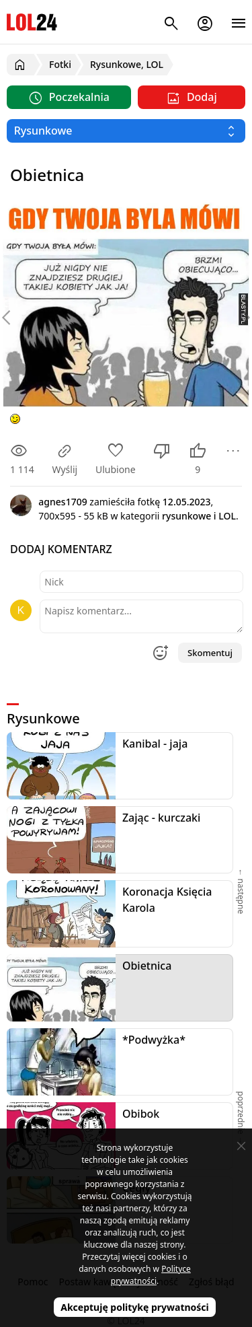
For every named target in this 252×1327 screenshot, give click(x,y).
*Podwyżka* (153, 1039)
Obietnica (146, 965)
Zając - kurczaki (161, 817)
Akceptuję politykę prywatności (134, 1307)
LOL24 (32, 22)
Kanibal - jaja (154, 743)
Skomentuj (210, 653)
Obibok (140, 1113)
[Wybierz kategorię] (126, 131)
